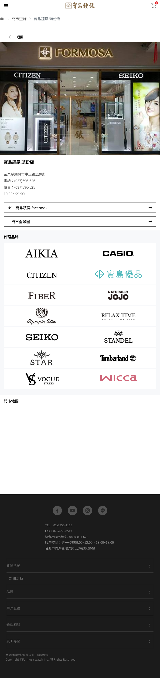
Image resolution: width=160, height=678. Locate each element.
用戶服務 (79, 608)
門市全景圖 (81, 221)
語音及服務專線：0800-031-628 (66, 536)
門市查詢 (19, 18)
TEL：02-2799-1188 (58, 525)
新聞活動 (79, 565)
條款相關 (79, 624)
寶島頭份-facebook (80, 207)
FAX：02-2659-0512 (58, 531)
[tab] (80, 566)
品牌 (79, 591)
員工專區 (79, 641)
